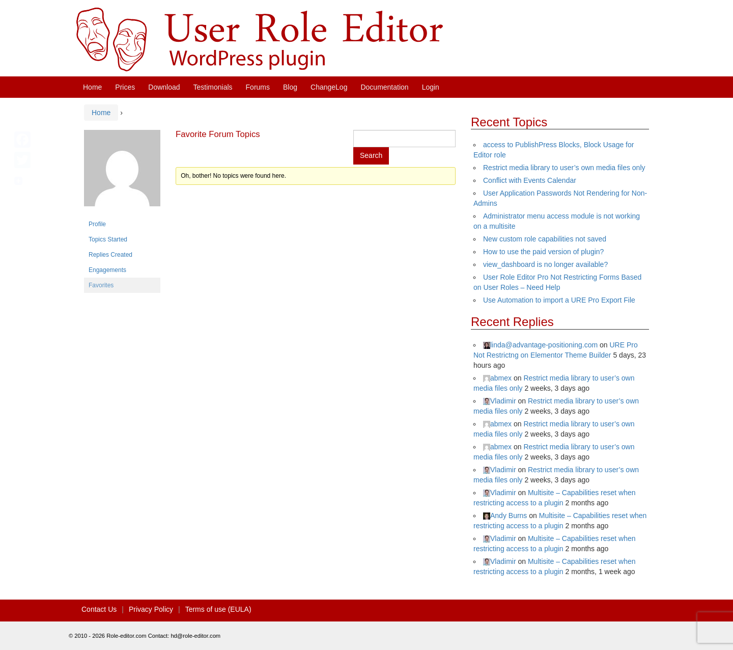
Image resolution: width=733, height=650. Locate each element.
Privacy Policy (151, 609)
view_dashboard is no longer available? (545, 264)
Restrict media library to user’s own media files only (564, 168)
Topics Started (108, 239)
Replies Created (110, 254)
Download (164, 87)
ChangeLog (329, 87)
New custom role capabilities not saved (544, 239)
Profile (97, 224)
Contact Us (99, 609)
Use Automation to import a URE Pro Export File (559, 300)
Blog (290, 87)
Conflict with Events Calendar (529, 180)
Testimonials (213, 87)
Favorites (101, 285)
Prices (125, 87)
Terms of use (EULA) (218, 609)
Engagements (107, 270)
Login (430, 87)
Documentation (384, 87)
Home (92, 87)
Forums (258, 87)
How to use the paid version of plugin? (543, 252)
